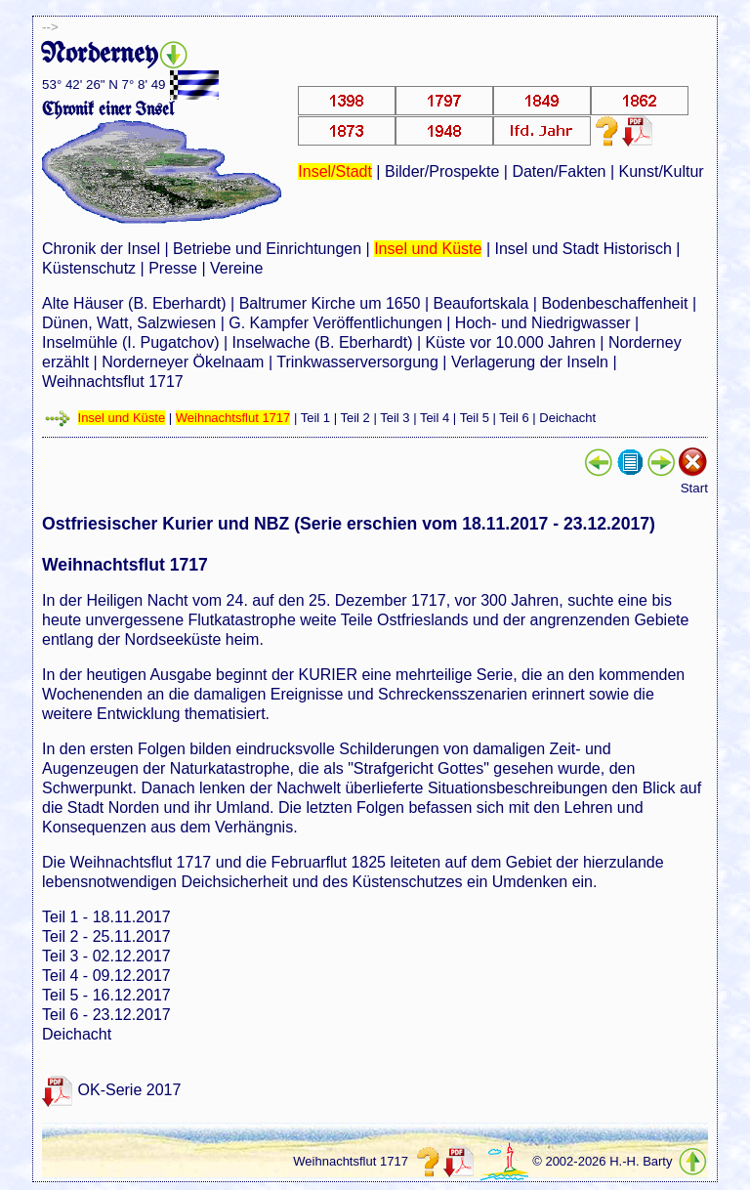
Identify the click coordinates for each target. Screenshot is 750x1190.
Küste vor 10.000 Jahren (511, 342)
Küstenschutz (89, 268)
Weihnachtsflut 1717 (113, 381)
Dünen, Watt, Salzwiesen (129, 323)
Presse (172, 268)
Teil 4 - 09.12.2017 (106, 975)
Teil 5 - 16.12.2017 (106, 995)
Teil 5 (474, 417)
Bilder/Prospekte (442, 171)
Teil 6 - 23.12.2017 (106, 1014)
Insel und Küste (427, 248)
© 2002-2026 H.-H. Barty (602, 1161)
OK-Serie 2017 (130, 1090)
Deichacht (567, 417)
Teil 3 (394, 417)
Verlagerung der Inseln (529, 362)
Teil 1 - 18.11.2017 (106, 917)
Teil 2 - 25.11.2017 (106, 936)
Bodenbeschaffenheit (614, 303)
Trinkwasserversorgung (357, 362)
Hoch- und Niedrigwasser (543, 323)
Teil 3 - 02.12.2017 (106, 956)
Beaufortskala (481, 303)
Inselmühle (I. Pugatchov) (130, 342)
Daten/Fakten (558, 171)
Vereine (236, 268)
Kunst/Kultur (661, 171)
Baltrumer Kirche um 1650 (330, 303)
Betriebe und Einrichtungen (267, 248)
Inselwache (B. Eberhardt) (322, 342)
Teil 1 (315, 417)
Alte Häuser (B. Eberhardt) (134, 303)
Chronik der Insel (101, 248)
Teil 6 (513, 417)
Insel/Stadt (335, 171)
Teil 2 (354, 417)
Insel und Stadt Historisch (582, 248)
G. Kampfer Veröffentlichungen (335, 323)
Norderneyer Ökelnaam (183, 362)
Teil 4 (434, 417)
